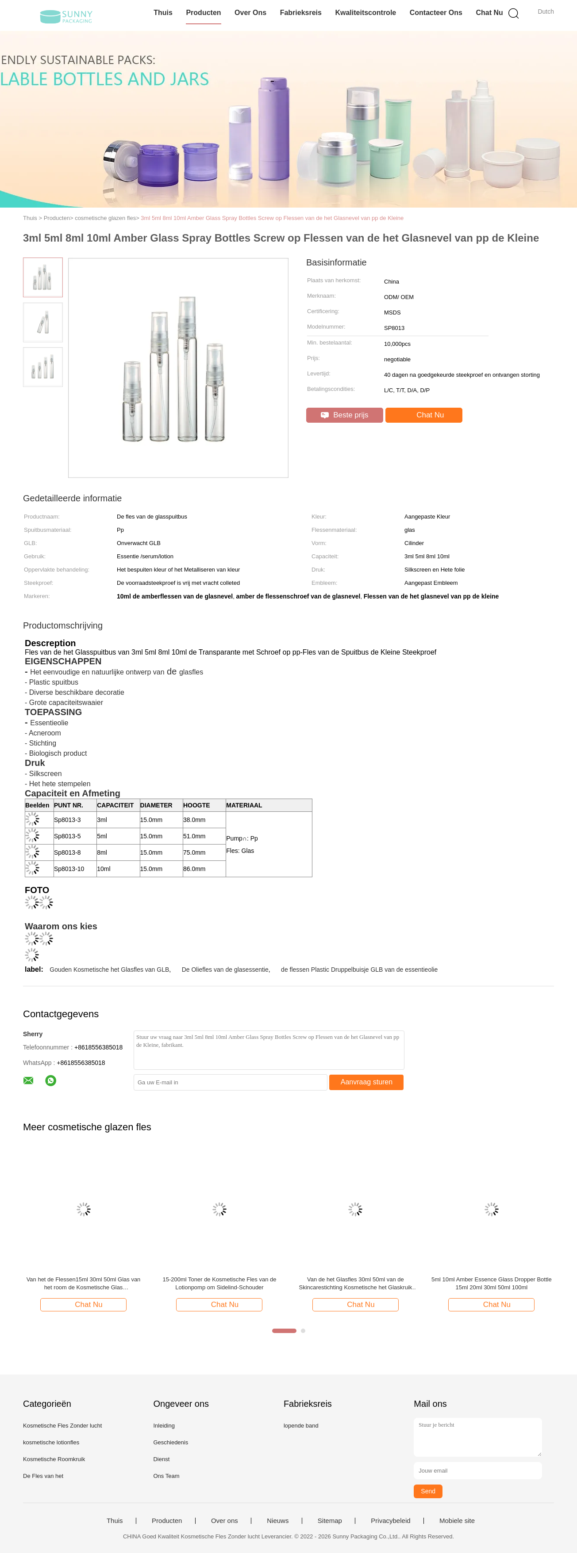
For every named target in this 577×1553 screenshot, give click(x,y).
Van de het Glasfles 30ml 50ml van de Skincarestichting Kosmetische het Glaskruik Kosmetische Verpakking (355, 1284)
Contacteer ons (436, 12)
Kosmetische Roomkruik (54, 1459)
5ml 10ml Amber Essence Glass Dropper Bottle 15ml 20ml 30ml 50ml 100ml (491, 1283)
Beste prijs (344, 415)
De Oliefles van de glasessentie (225, 969)
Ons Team (166, 1476)
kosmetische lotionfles (51, 1442)
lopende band (301, 1425)
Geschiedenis (170, 1442)
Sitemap (330, 1521)
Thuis (163, 12)
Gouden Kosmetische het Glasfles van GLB (109, 969)
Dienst (161, 1459)
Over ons (250, 12)
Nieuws (277, 1521)
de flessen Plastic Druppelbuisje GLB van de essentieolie (359, 969)
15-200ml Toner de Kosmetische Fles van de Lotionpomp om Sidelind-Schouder (219, 1283)
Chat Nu (489, 12)
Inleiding (163, 1425)
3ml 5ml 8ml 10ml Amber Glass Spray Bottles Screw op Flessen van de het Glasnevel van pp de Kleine (272, 218)
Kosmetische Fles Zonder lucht (62, 1425)
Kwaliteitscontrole (365, 12)
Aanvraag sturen (366, 1082)
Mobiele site (457, 1521)
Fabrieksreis (301, 12)
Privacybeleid (390, 1521)
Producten (203, 12)
